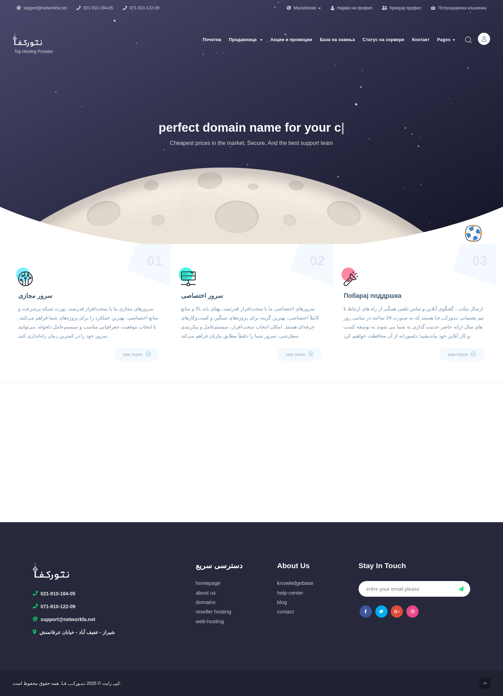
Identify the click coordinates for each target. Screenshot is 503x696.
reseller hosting (213, 611)
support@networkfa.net (42, 8)
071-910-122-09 (141, 8)
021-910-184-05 (94, 8)
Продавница (246, 39)
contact (285, 611)
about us (206, 593)
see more (137, 354)
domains (206, 602)
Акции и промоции (291, 39)
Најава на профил (351, 8)
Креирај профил (401, 8)
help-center (290, 593)
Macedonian (304, 8)
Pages (446, 39)
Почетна (212, 39)
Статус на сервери (383, 39)
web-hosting (210, 621)
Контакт (420, 39)
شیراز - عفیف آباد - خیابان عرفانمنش (74, 632)
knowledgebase (295, 583)
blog (282, 602)
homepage (208, 583)
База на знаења (337, 39)
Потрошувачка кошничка (458, 8)
